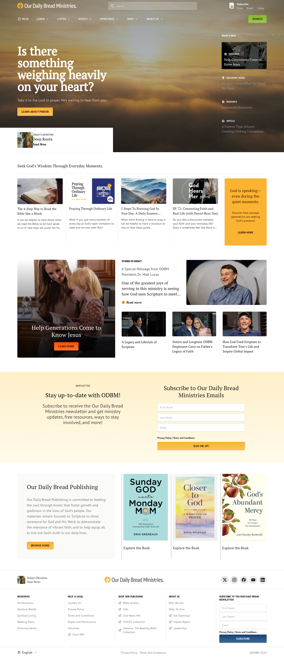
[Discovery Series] (39, 628)
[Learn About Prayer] (35, 112)
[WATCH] (85, 18)
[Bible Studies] (140, 603)
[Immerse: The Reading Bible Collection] (140, 630)
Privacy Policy (129, 652)
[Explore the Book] (144, 516)
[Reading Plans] (39, 622)
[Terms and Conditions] (90, 616)
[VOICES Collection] (140, 622)
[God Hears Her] (140, 616)
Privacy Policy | (165, 437)
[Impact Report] (191, 622)
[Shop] (133, 18)
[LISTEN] (64, 18)
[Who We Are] (191, 603)
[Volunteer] (90, 628)
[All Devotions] (39, 603)
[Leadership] (191, 628)
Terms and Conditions (184, 437)
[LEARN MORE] (66, 309)
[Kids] (140, 609)
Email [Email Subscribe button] (250, 8)
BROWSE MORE (40, 545)
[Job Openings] (191, 616)
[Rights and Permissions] (90, 622)
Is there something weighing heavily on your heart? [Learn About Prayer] (61, 68)
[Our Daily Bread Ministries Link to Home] (47, 6)
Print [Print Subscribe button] (240, 8)
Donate (257, 19)
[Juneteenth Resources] (244, 105)
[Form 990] (90, 634)
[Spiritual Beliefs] (39, 609)
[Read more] (194, 282)
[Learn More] (246, 212)
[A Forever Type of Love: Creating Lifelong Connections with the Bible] (244, 126)
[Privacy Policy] (90, 609)
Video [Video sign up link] (260, 8)
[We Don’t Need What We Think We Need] (244, 83)
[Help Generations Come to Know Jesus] (244, 55)
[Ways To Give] (191, 609)
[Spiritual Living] (39, 616)
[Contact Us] (90, 603)
